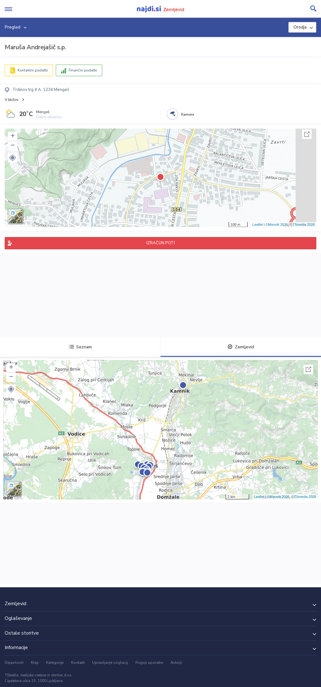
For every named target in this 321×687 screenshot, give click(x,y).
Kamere (187, 114)
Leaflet (257, 224)
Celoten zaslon (307, 134)
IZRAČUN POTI (160, 243)
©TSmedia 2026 (302, 224)
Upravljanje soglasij (110, 662)
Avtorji (176, 662)
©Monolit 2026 (277, 224)
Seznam (80, 347)
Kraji (35, 662)
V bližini (11, 99)
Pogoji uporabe (149, 662)
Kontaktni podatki (33, 70)
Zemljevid (241, 347)
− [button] (13, 146)
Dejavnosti (14, 662)
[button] (12, 157)
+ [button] (13, 136)
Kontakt (78, 662)
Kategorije (55, 662)
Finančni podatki (83, 70)
